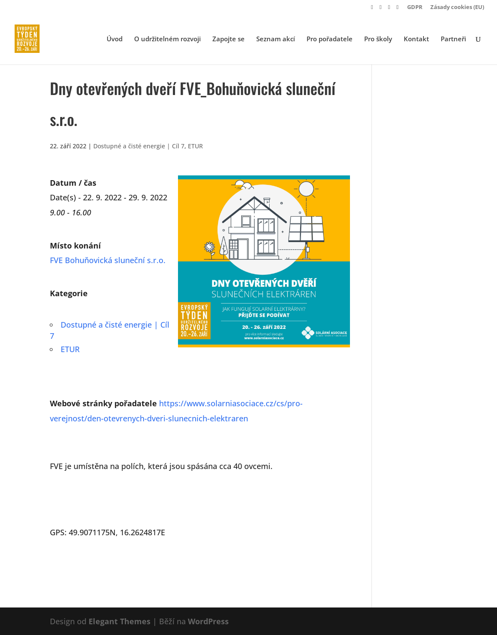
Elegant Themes (119, 621)
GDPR (415, 7)
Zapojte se (228, 39)
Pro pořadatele (330, 39)
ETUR (195, 146)
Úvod (115, 39)
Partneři (453, 39)
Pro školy (378, 39)
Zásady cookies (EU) (457, 7)
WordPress (208, 621)
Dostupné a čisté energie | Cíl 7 (138, 146)
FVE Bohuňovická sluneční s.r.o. (108, 260)
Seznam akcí (275, 39)
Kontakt (416, 39)
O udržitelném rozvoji (167, 39)
